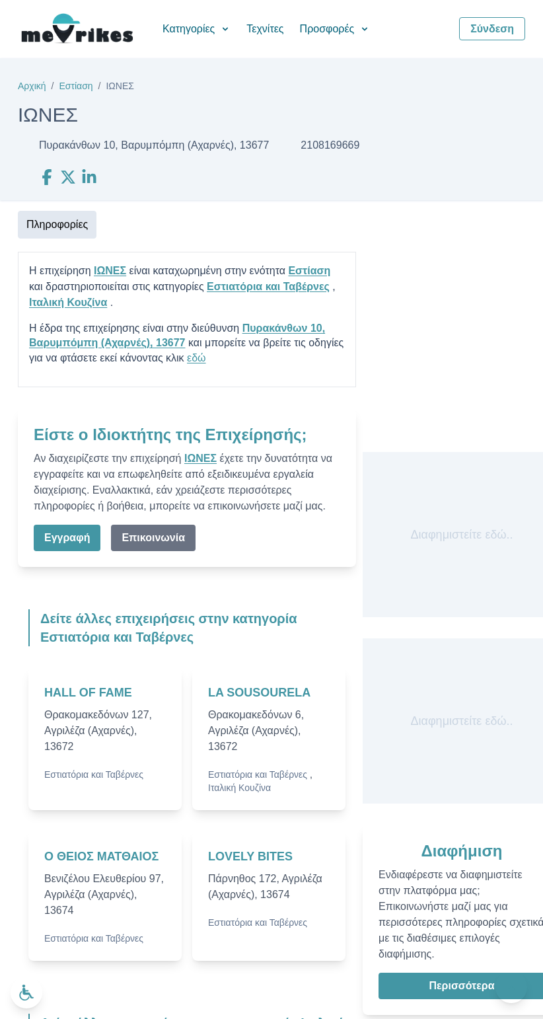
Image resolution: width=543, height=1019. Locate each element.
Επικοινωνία (153, 537)
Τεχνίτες (264, 28)
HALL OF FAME (88, 692)
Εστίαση (75, 86)
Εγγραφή (67, 537)
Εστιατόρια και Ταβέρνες (268, 286)
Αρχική (32, 86)
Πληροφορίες (57, 224)
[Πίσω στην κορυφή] (511, 987)
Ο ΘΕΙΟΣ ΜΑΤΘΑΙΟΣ (101, 856)
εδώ (196, 357)
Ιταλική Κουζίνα (68, 302)
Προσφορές (335, 28)
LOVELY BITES (250, 856)
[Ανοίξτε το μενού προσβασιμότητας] (26, 992)
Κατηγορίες (197, 28)
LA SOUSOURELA (259, 692)
